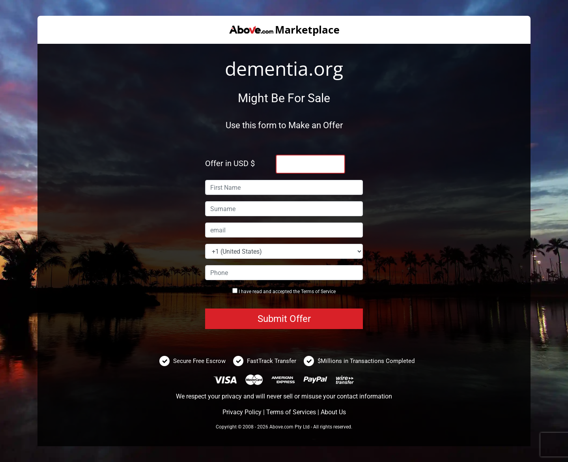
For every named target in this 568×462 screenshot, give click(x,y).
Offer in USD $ (230, 163)
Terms (307, 291)
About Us (333, 412)
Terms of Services (291, 412)
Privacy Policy (242, 412)
